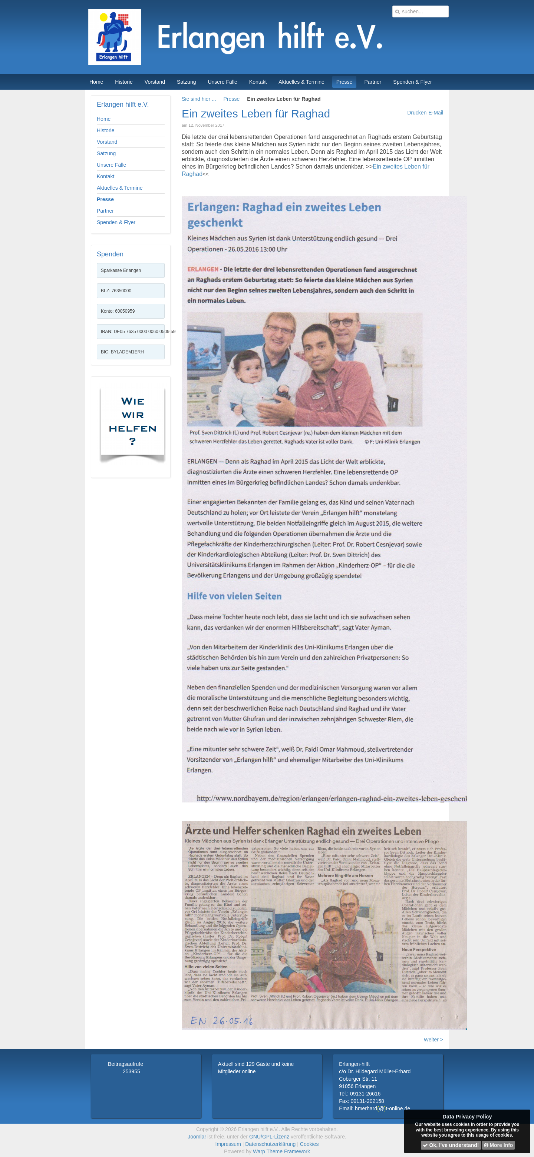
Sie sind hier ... (199, 99)
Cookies (309, 1144)
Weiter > (433, 1040)
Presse (232, 99)
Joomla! (197, 1137)
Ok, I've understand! (451, 1145)
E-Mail (435, 113)
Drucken (416, 113)
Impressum (228, 1144)
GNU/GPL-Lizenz (269, 1137)
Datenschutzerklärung (270, 1144)
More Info (498, 1145)
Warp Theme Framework (281, 1151)
